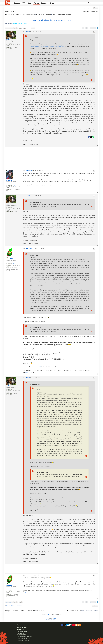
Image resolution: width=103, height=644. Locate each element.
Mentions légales (22, 631)
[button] (83, 28)
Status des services (23, 641)
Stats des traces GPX (23, 639)
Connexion (95, 3)
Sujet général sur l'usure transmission (51, 20)
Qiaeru (57, 616)
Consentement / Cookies (24, 636)
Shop (52, 3)
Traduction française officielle (49, 616)
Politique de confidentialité (21, 633)
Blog (29, 3)
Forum (36, 3)
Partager (44, 3)
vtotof (8, 39)
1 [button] (87, 28)
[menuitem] (14, 11)
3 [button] (90, 28)
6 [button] (95, 28)
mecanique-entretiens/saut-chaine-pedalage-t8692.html (47, 46)
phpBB (47, 614)
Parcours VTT (19, 3)
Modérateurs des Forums (20, 23)
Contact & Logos (22, 627)
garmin (27, 372)
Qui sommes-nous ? (23, 625)
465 (14, 263)
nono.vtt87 (9, 259)
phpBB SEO (54, 618)
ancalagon (9, 180)
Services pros (21, 629)
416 (14, 185)
